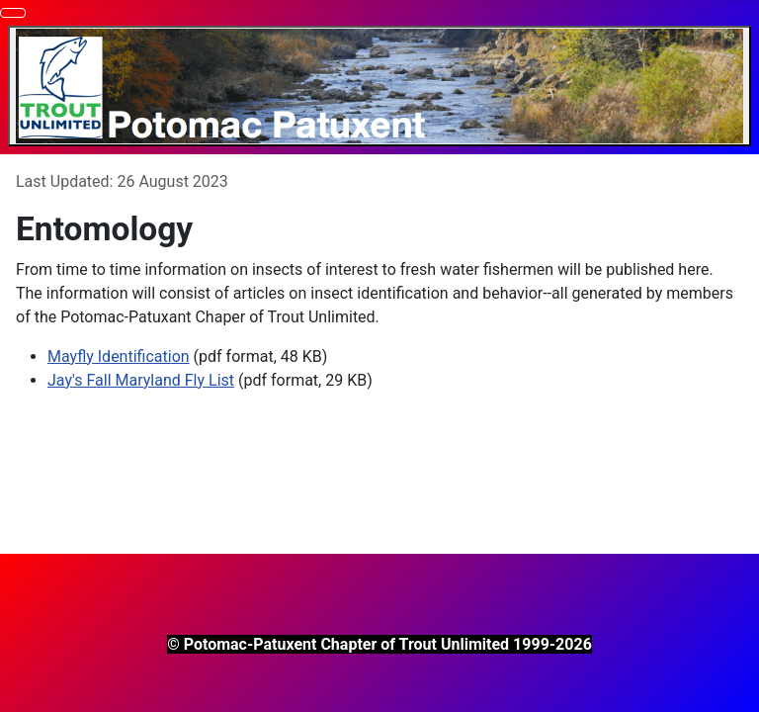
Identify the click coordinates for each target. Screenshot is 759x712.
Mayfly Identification (118, 356)
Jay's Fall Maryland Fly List (140, 380)
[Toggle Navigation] (13, 13)
